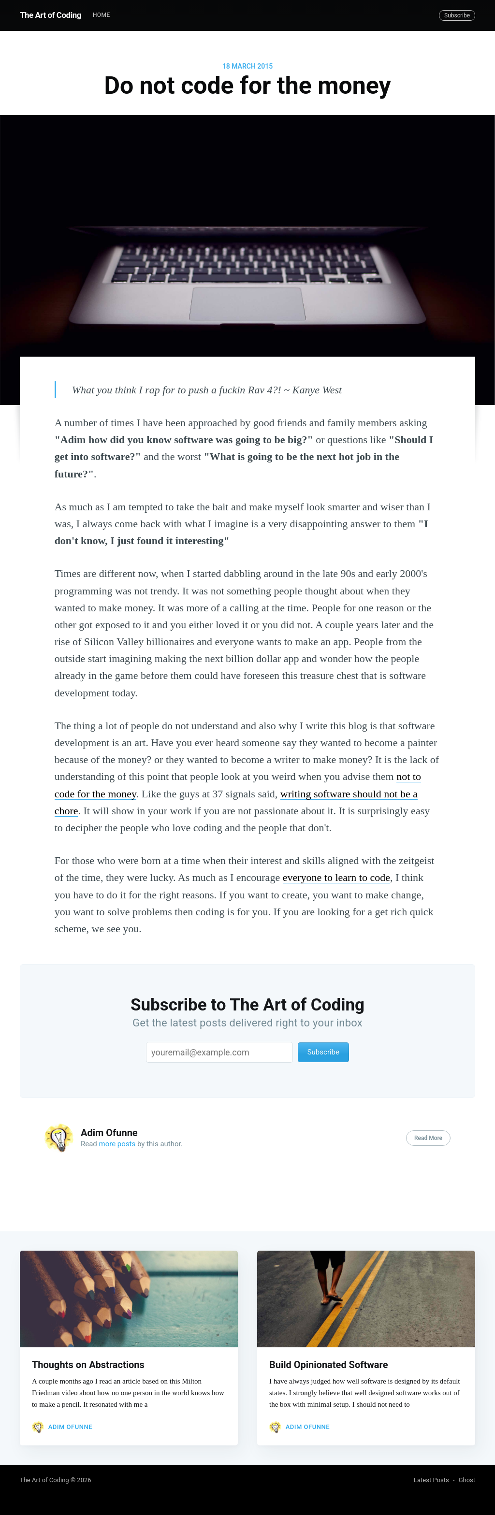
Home (101, 15)
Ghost (467, 1480)
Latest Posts (431, 1480)
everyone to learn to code (336, 877)
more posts (117, 1144)
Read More (428, 1138)
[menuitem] (101, 15)
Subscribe (457, 15)
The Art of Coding (50, 15)
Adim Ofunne (109, 1133)
